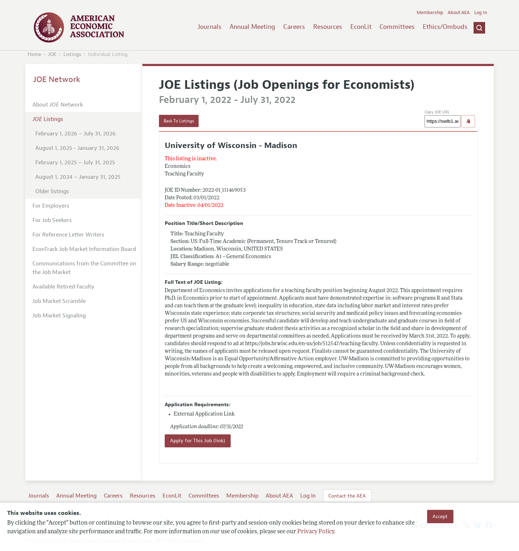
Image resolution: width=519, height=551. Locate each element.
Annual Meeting (252, 27)
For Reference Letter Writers (68, 234)
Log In (480, 13)
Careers (294, 27)
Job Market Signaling (59, 315)
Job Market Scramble (59, 301)
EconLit (361, 27)
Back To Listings (179, 121)
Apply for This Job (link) (197, 441)
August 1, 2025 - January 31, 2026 (77, 148)
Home (34, 54)
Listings (72, 54)
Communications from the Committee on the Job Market (84, 268)
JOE (52, 54)
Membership (430, 13)
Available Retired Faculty (63, 286)
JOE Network (56, 79)
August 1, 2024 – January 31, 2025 (77, 177)
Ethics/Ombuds (445, 27)
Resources (327, 27)
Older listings (52, 191)
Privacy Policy (315, 532)
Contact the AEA (347, 496)
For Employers (50, 205)
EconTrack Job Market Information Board (84, 249)
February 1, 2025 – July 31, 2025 (75, 162)
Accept (440, 516)
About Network (57, 104)
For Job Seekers (52, 220)
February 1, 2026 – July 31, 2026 (75, 133)
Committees (397, 27)
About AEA (459, 13)
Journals (209, 27)
